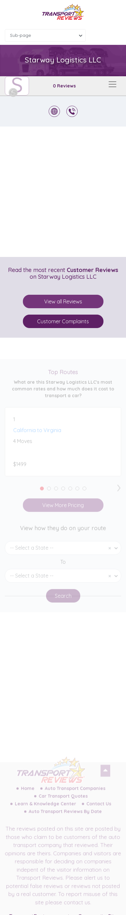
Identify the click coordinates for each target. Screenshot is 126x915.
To (63, 566)
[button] (42, 493)
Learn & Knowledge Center (45, 808)
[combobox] (45, 35)
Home (27, 792)
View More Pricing (63, 509)
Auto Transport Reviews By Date (65, 816)
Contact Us (98, 808)
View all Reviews (63, 301)
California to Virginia (37, 434)
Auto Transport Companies (75, 792)
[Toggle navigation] (112, 84)
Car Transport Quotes (63, 800)
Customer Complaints (63, 321)
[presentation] (119, 490)
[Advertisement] (63, 192)
